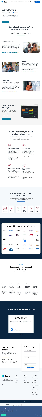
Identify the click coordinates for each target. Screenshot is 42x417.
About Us (25, 375)
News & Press (26, 380)
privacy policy (7, 411)
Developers (16, 376)
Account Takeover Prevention (35, 390)
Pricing (26, 1)
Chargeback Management (34, 383)
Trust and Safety (34, 392)
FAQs (16, 382)
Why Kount (12, 1)
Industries (19, 1)
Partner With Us (26, 382)
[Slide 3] (20, 334)
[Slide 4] (21, 334)
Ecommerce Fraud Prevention (35, 379)
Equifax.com (15, 12)
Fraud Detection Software (34, 376)
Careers (25, 376)
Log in (28, 1)
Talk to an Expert (30, 367)
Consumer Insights (35, 394)
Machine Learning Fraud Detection (36, 386)
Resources (22, 1)
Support (16, 380)
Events (25, 378)
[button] (7, 323)
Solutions (16, 1)
